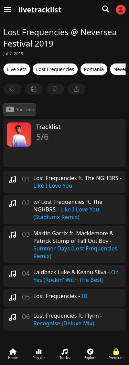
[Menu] (7, 9)
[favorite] (12, 89)
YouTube (20, 109)
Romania (94, 69)
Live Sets (16, 69)
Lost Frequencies (55, 69)
